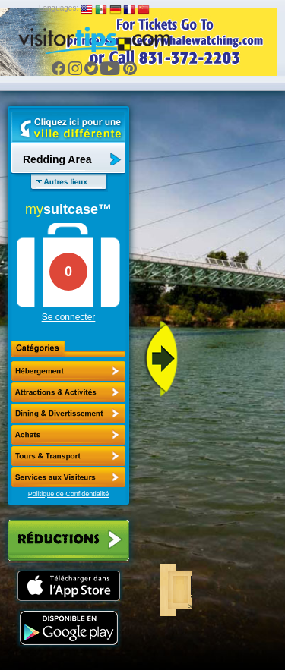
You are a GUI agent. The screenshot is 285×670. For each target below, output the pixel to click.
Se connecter (69, 317)
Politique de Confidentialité (68, 494)
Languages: (58, 8)
